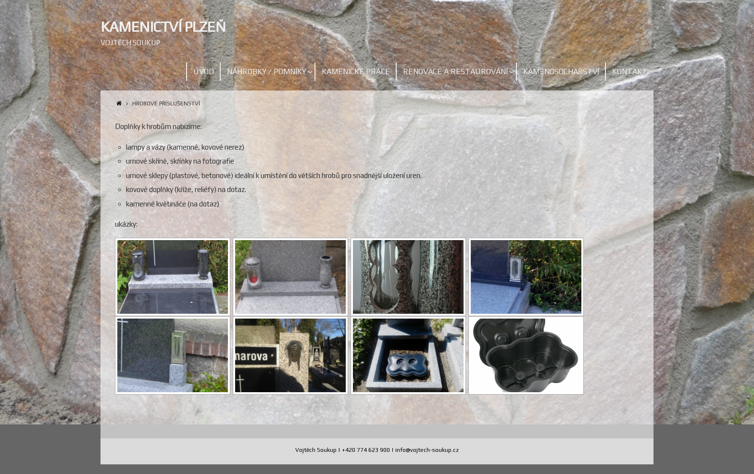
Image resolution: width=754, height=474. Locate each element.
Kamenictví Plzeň (163, 27)
